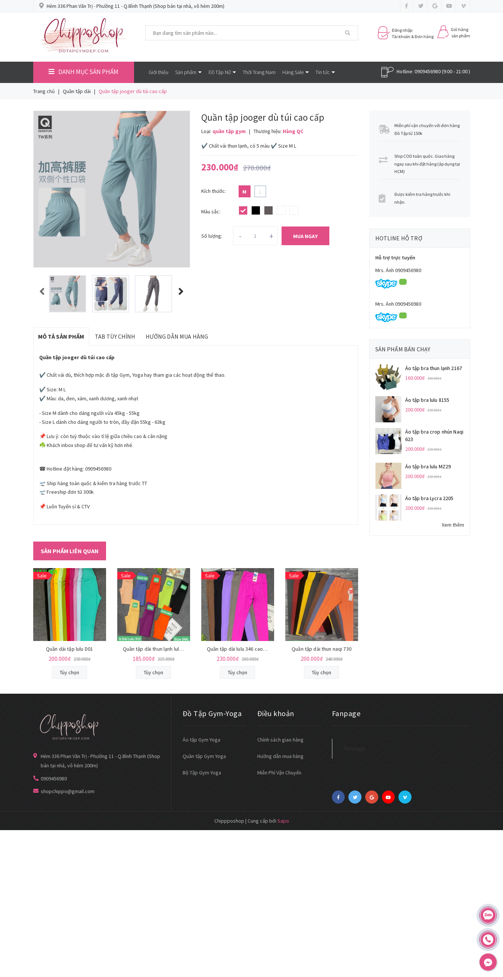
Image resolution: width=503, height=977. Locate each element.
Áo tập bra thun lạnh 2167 (433, 368)
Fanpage (354, 748)
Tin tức (325, 72)
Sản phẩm (188, 72)
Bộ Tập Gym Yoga (202, 772)
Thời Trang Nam (259, 72)
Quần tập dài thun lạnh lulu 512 (157, 648)
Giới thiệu (158, 72)
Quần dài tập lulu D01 (69, 648)
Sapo (283, 820)
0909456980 (427, 71)
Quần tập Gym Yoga (204, 756)
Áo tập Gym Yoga (201, 739)
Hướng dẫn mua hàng (280, 756)
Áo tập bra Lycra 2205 (429, 498)
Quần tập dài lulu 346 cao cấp (240, 648)
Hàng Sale (295, 72)
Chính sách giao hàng (280, 739)
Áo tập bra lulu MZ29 (428, 466)
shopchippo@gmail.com (67, 791)
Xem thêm (453, 524)
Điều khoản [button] (275, 713)
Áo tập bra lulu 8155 (427, 400)
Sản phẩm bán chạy (403, 349)
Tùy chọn (69, 672)
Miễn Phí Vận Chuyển (279, 772)
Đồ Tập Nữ (222, 72)
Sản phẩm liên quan (70, 551)
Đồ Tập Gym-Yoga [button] (212, 713)
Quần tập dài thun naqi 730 (321, 648)
